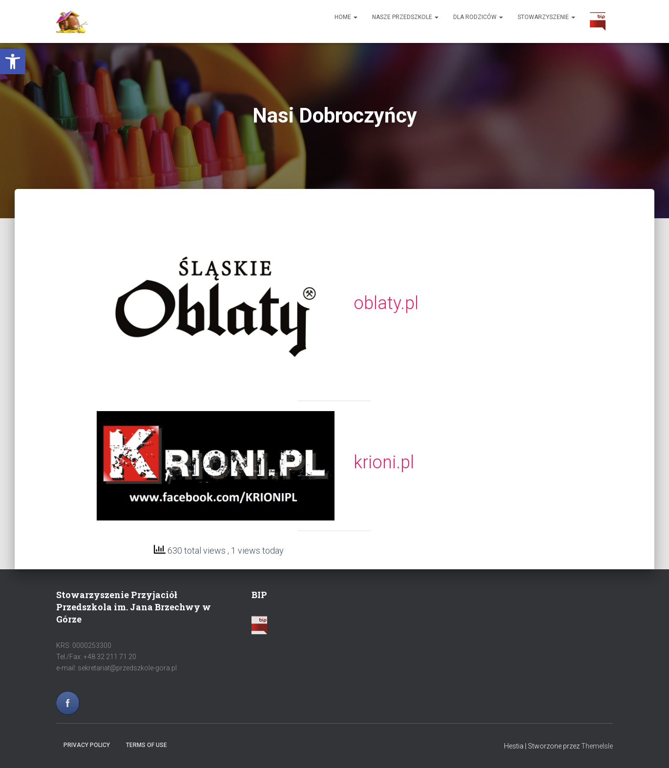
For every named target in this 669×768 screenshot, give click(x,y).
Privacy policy (86, 745)
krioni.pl (384, 462)
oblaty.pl (386, 303)
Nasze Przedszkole (405, 17)
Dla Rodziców (478, 17)
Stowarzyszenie (546, 17)
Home (345, 17)
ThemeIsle (597, 746)
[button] (12, 61)
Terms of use (146, 745)
